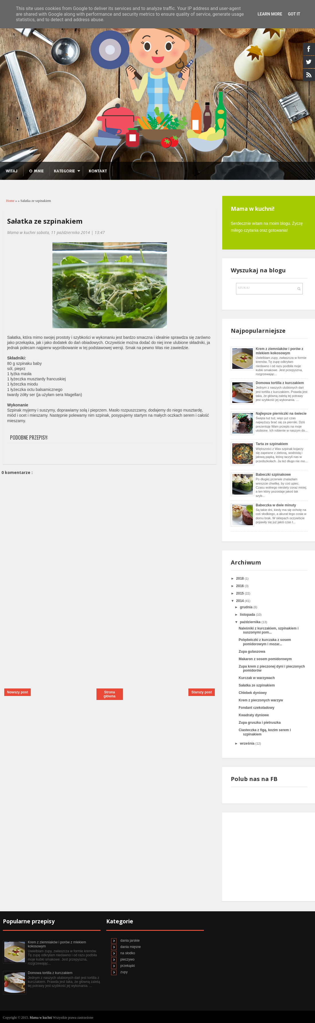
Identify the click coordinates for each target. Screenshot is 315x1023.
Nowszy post (17, 692)
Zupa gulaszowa (252, 652)
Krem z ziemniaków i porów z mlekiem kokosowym (279, 351)
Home (10, 201)
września (247, 743)
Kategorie (64, 171)
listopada (248, 615)
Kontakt (98, 171)
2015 (240, 593)
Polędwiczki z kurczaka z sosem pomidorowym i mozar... (265, 642)
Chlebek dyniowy (253, 693)
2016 (240, 586)
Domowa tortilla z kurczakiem (280, 383)
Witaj (11, 171)
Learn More (269, 14)
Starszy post (201, 692)
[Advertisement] (44, 643)
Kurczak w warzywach (257, 678)
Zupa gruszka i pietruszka (260, 723)
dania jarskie (129, 941)
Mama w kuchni (41, 1018)
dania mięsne (130, 947)
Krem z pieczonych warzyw (261, 700)
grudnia (246, 607)
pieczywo (127, 959)
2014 (240, 601)
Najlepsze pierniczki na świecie (281, 414)
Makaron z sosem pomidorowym (265, 659)
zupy (123, 972)
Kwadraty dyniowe (254, 715)
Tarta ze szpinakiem (272, 444)
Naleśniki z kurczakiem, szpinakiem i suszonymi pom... (268, 630)
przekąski (127, 966)
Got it (294, 14)
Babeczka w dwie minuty (276, 505)
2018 (240, 579)
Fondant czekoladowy (256, 708)
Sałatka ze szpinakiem (44, 221)
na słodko (127, 953)
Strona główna (109, 694)
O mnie (36, 171)
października (250, 622)
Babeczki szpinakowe (273, 475)
